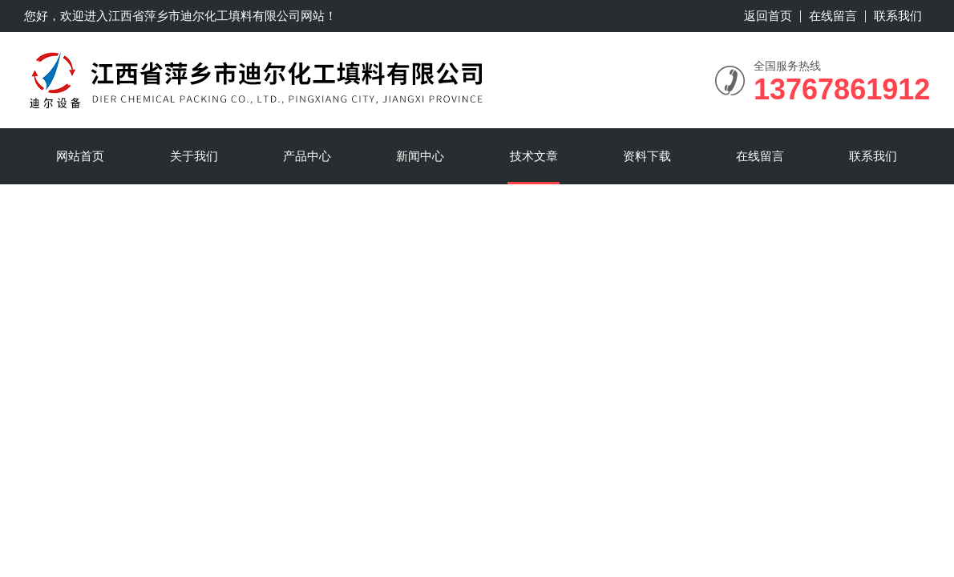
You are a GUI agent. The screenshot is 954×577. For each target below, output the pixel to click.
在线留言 (833, 15)
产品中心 (307, 156)
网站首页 (80, 156)
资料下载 (647, 156)
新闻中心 (420, 156)
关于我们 (194, 156)
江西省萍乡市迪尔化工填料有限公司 (204, 15)
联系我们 (898, 15)
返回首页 (768, 15)
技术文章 (534, 156)
